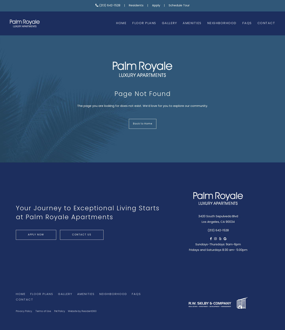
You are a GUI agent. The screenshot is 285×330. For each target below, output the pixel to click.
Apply (156, 5)
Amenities (192, 23)
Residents (136, 5)
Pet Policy (59, 311)
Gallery (169, 23)
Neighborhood (222, 23)
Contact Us (81, 235)
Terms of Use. (43, 311)
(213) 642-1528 (107, 5)
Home (121, 23)
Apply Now (36, 235)
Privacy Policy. (24, 311)
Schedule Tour (179, 5)
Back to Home (142, 124)
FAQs (247, 23)
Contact (266, 23)
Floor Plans (144, 23)
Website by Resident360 (82, 311)
